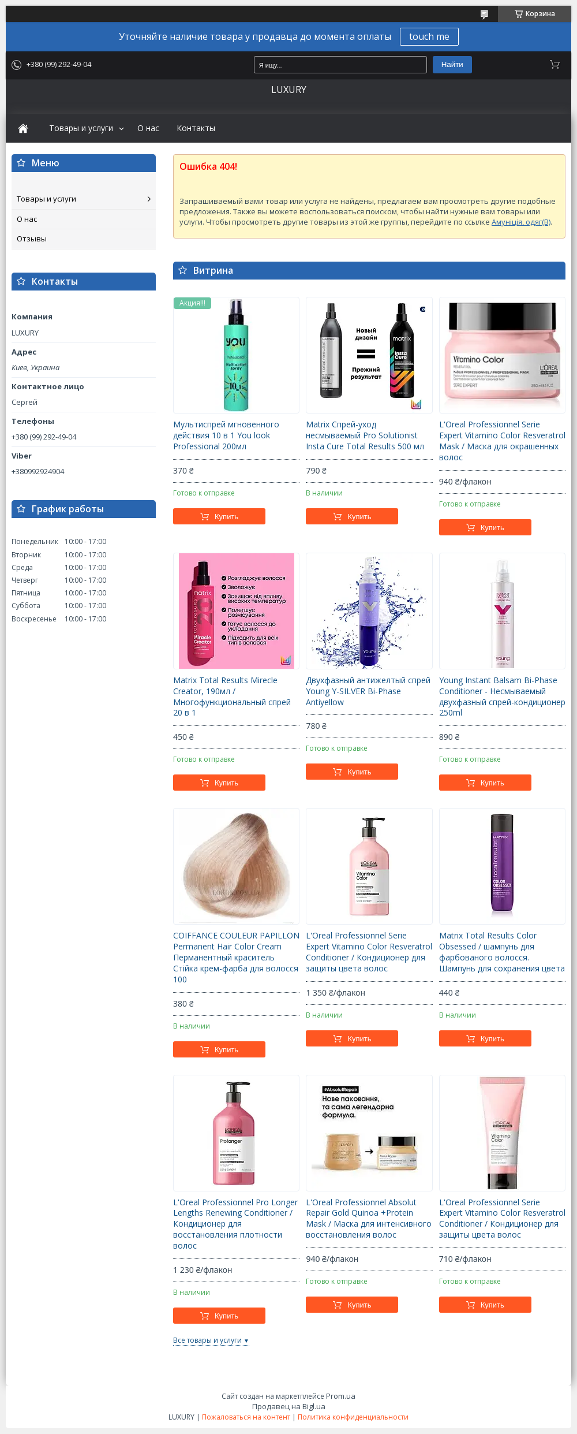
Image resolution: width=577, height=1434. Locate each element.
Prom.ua (340, 1396)
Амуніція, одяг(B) (521, 222)
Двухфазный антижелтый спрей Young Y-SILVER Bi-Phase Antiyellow (368, 691)
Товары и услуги (81, 128)
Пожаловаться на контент (246, 1417)
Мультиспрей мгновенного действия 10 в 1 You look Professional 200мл (226, 435)
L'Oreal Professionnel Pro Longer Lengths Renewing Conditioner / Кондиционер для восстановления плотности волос (235, 1224)
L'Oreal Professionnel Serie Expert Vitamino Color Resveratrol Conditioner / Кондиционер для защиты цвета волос (369, 952)
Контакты (196, 128)
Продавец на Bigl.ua (288, 1406)
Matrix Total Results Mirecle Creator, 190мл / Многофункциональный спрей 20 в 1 (232, 696)
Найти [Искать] (452, 64)
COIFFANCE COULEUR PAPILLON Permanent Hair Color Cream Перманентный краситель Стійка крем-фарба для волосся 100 (236, 957)
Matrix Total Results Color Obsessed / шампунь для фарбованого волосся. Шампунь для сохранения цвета (502, 952)
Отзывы (32, 238)
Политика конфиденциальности (353, 1417)
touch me (429, 36)
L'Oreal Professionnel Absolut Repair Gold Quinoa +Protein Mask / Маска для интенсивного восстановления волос (369, 1219)
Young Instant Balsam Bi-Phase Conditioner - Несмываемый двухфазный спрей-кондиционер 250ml (502, 696)
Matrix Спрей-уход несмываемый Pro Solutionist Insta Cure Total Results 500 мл (365, 435)
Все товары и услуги (207, 1340)
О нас (148, 128)
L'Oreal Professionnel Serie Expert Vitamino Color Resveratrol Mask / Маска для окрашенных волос (502, 441)
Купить (226, 516)
